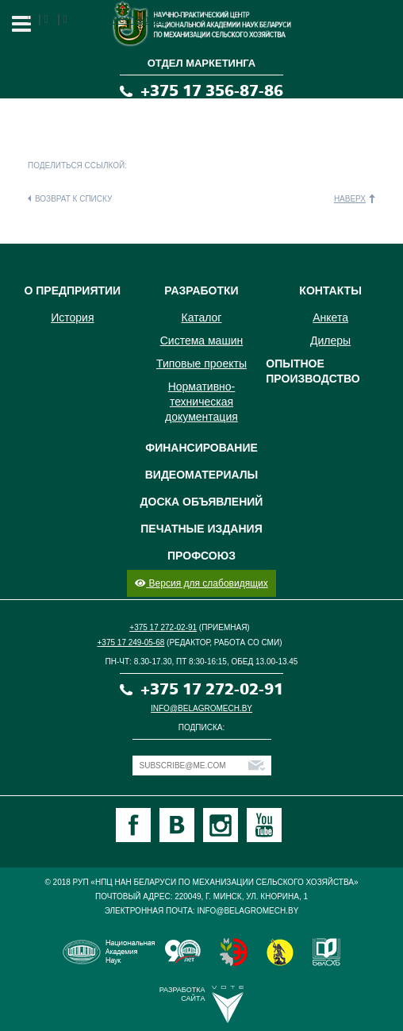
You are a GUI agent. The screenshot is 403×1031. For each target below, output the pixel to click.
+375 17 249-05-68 (131, 642)
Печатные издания (201, 528)
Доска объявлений (201, 501)
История (72, 317)
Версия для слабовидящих (201, 583)
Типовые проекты (201, 363)
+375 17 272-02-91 (163, 627)
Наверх (350, 198)
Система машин (201, 340)
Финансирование (201, 447)
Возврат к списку (73, 198)
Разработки (201, 290)
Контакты (330, 290)
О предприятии (72, 290)
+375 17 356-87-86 (211, 91)
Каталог (202, 317)
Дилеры (330, 340)
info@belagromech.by (201, 708)
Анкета (330, 317)
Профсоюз (201, 555)
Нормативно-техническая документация (201, 401)
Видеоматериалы (202, 474)
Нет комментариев (119, 19)
